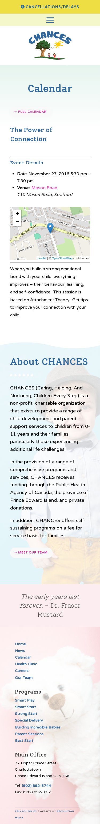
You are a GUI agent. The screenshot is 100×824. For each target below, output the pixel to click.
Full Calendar (32, 112)
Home (20, 644)
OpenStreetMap (62, 258)
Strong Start (26, 713)
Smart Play (25, 700)
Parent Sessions (29, 734)
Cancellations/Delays (52, 7)
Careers (22, 670)
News (20, 650)
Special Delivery (29, 720)
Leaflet (42, 258)
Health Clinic (26, 664)
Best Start (24, 740)
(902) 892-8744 (36, 785)
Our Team (24, 677)
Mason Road (44, 187)
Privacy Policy (26, 811)
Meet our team (32, 552)
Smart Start (25, 707)
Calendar (23, 657)
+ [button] (17, 214)
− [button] (17, 222)
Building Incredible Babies (38, 727)
